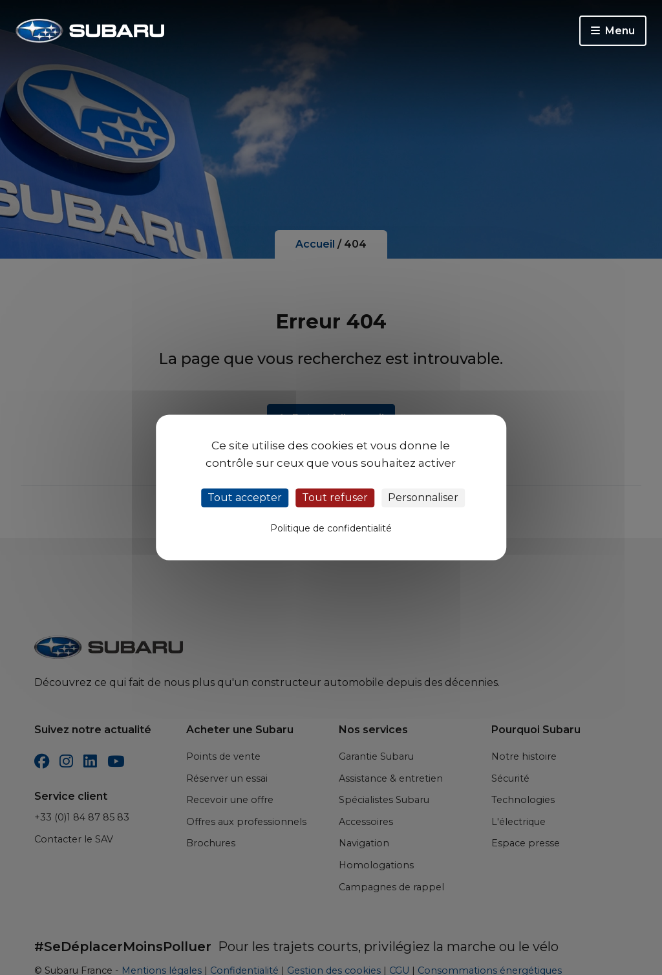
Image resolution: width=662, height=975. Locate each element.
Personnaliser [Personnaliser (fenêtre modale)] (423, 497)
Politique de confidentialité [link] (331, 529)
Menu (613, 31)
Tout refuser (335, 497)
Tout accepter (245, 497)
